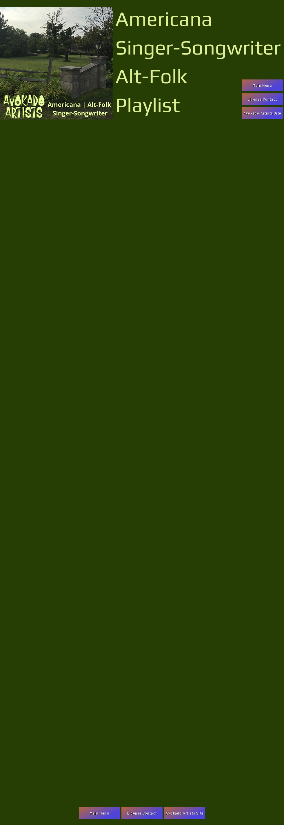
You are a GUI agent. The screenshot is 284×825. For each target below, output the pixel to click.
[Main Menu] (262, 85)
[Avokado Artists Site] (262, 113)
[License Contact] (262, 99)
